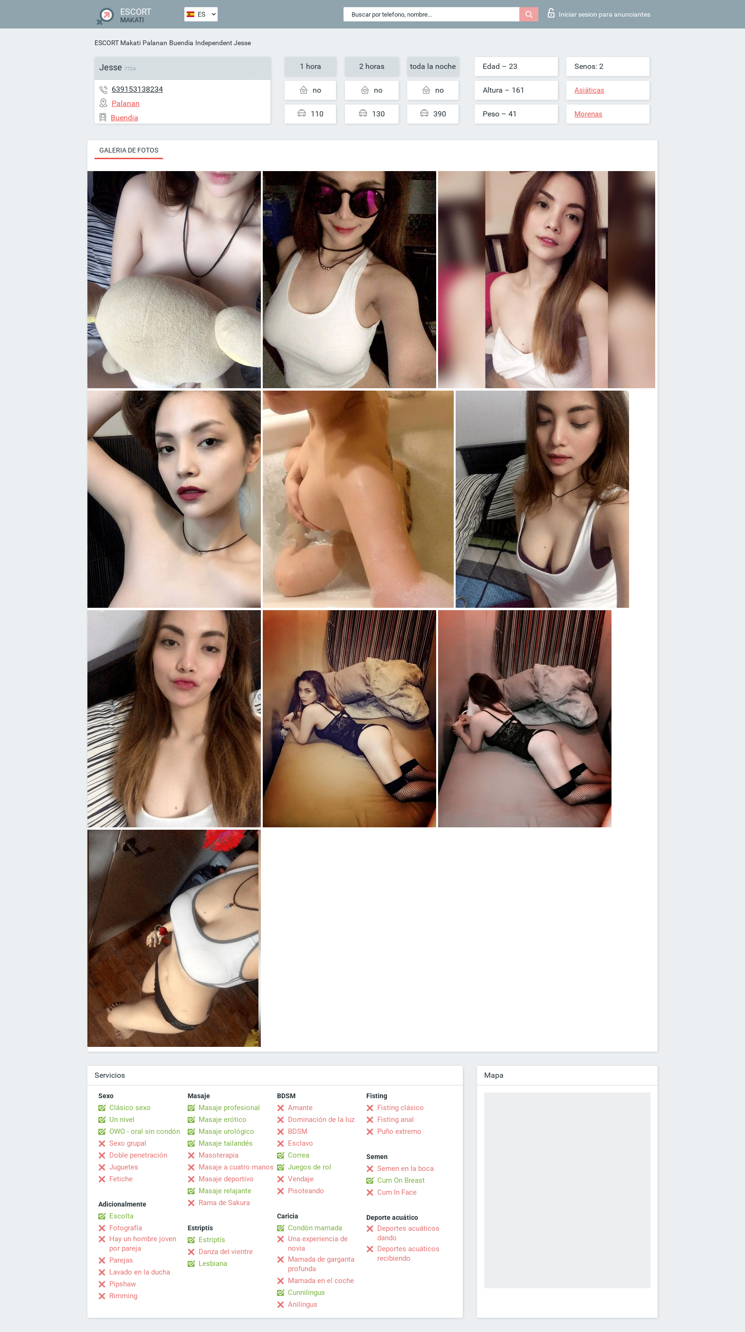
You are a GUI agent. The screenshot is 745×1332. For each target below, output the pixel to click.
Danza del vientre (226, 1251)
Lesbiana (213, 1263)
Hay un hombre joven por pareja (142, 1244)
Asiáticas (589, 90)
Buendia (181, 43)
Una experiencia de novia (318, 1244)
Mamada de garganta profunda (321, 1264)
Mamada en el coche (321, 1280)
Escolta (121, 1216)
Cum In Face (397, 1192)
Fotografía (125, 1228)
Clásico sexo (130, 1107)
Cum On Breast (401, 1180)
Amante (300, 1107)
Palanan (155, 43)
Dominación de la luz (321, 1119)
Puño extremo (399, 1131)
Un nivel (121, 1119)
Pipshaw (122, 1284)
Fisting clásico (400, 1107)
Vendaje (301, 1179)
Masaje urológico (226, 1131)
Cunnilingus (306, 1292)
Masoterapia (219, 1155)
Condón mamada (315, 1228)
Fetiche (121, 1179)
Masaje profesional (229, 1107)
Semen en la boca (405, 1168)
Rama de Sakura (224, 1202)
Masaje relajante (225, 1191)
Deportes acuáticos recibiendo (408, 1254)
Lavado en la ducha (139, 1272)
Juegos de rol (309, 1167)
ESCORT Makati (118, 43)
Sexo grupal (127, 1143)
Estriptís (212, 1240)
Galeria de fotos (128, 150)
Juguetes (123, 1167)
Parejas (121, 1260)
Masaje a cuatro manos (236, 1167)
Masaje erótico (223, 1119)
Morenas (588, 114)
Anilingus (302, 1304)
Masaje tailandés (226, 1143)
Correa (298, 1155)
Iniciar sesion (599, 13)
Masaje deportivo (226, 1179)
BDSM (297, 1131)
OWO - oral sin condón (144, 1131)
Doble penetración (138, 1155)
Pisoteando (306, 1191)
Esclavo (300, 1143)
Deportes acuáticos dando (408, 1233)
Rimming (123, 1296)
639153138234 (137, 89)
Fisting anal (395, 1119)
